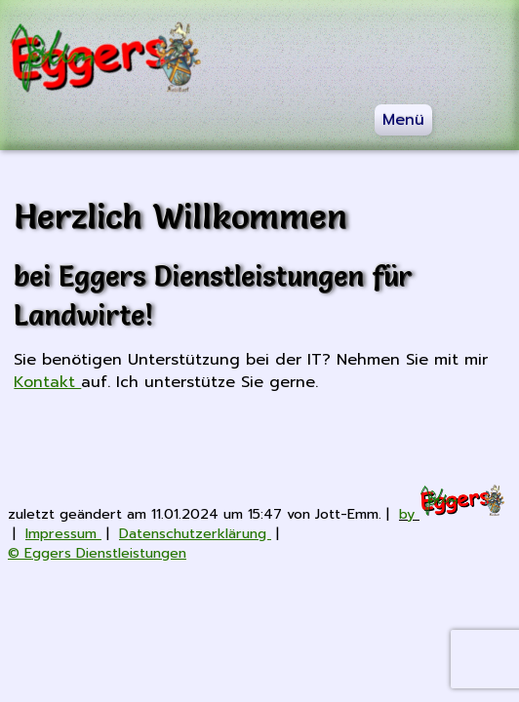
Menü (403, 120)
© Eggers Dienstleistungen (97, 553)
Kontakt (47, 382)
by (452, 514)
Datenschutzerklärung (195, 533)
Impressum (63, 533)
